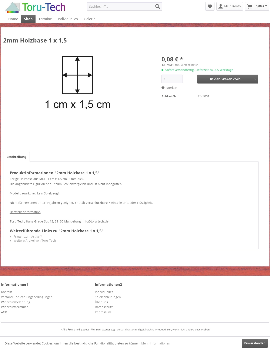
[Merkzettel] (209, 6)
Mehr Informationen (155, 343)
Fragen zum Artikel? (26, 236)
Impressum (103, 312)
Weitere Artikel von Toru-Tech (33, 240)
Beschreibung (16, 157)
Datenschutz (104, 307)
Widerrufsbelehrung (15, 302)
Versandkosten (125, 329)
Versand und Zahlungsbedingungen (27, 297)
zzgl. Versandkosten (186, 65)
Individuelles (104, 292)
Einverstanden (254, 343)
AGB (4, 312)
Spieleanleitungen (108, 297)
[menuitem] (124, 6)
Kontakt (6, 292)
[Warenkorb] (257, 6)
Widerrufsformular (14, 307)
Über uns (101, 302)
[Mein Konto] (229, 6)
